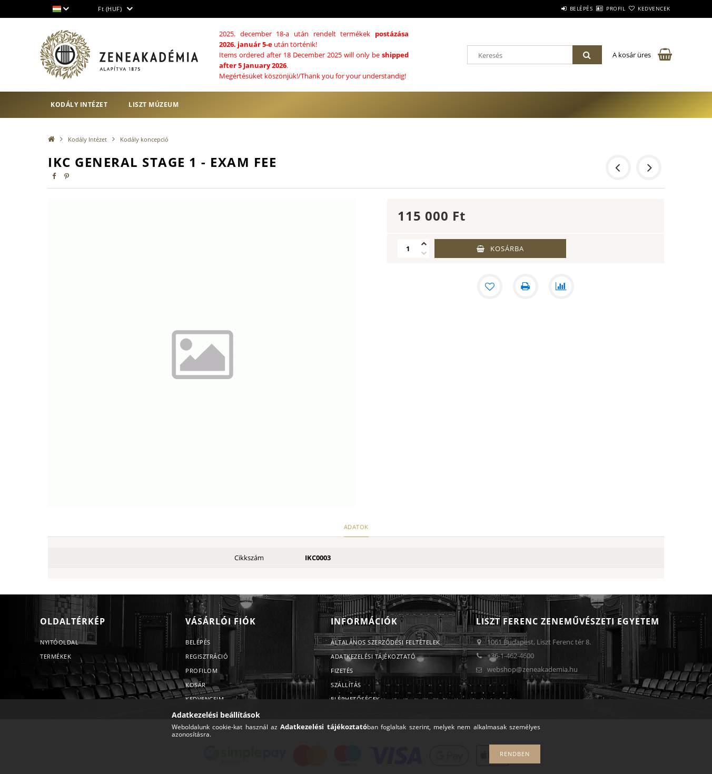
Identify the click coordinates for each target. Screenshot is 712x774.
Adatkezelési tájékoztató (373, 656)
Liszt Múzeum (153, 104)
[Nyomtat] (525, 286)
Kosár (195, 685)
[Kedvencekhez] (489, 286)
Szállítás (346, 685)
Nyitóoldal (59, 642)
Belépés (550, 8)
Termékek (55, 656)
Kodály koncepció (144, 139)
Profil (597, 8)
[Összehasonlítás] (561, 286)
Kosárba (507, 248)
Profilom (201, 670)
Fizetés (342, 670)
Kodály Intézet (79, 104)
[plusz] (424, 244)
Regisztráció (206, 656)
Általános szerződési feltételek (385, 642)
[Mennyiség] (408, 248)
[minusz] (424, 253)
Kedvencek (648, 8)
